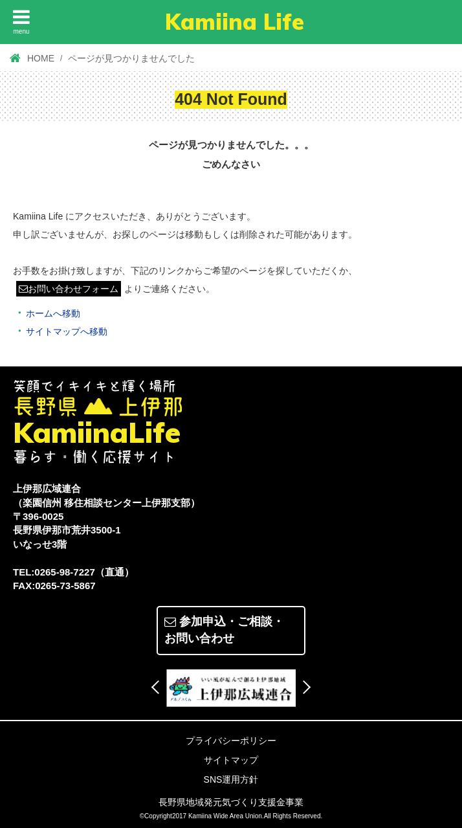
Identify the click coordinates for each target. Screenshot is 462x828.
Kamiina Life (234, 22)
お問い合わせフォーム (68, 289)
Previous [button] (158, 687)
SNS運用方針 (231, 779)
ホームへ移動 (53, 313)
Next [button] (304, 687)
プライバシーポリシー (231, 740)
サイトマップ (231, 760)
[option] (231, 688)
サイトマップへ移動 (66, 331)
